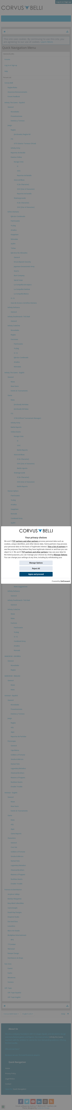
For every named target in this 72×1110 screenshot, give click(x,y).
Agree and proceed (36, 574)
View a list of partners (57, 547)
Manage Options (60, 555)
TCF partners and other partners (25, 541)
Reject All (36, 568)
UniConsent (65, 581)
